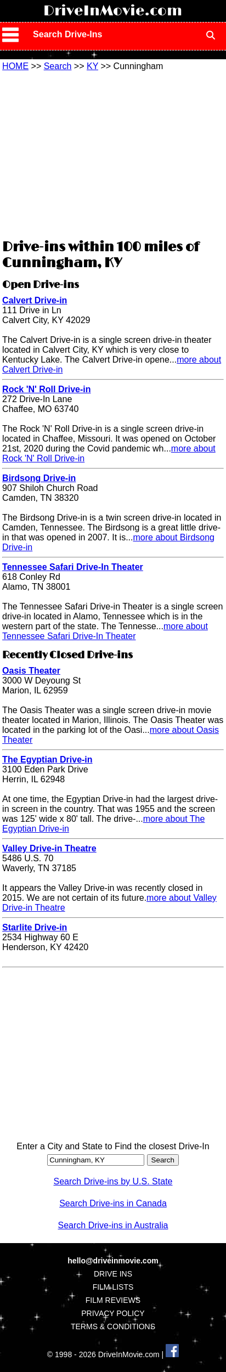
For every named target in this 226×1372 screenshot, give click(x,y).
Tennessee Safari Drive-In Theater (72, 567)
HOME (15, 66)
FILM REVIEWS (113, 1300)
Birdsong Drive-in (39, 478)
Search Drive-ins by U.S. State (113, 1181)
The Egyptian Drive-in (47, 759)
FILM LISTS (113, 1287)
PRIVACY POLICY (112, 1313)
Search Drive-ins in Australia (113, 1225)
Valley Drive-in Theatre (49, 848)
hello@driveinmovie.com (112, 1260)
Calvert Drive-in (34, 300)
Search (58, 66)
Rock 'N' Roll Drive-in (46, 389)
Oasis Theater (31, 670)
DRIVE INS (113, 1273)
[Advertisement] (113, 153)
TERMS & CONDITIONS (113, 1326)
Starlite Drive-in (34, 927)
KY (92, 66)
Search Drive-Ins (67, 34)
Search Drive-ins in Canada (113, 1203)
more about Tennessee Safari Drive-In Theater (105, 631)
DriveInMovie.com (112, 11)
